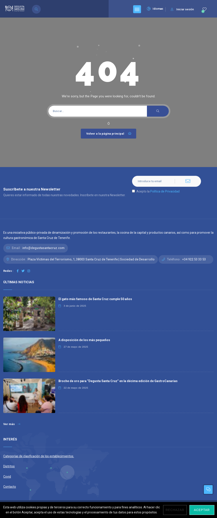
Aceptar (202, 510)
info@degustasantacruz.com (43, 248)
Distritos (9, 466)
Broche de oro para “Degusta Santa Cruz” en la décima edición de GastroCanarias (118, 381)
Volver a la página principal (109, 133)
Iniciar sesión (182, 9)
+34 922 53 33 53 (194, 259)
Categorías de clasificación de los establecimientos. (38, 456)
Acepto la (156, 191)
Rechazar (175, 510)
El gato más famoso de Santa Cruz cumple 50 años (95, 299)
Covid (7, 476)
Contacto (9, 486)
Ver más (11, 424)
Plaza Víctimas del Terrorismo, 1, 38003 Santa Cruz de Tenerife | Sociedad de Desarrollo (91, 259)
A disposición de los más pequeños (84, 340)
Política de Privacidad (165, 191)
